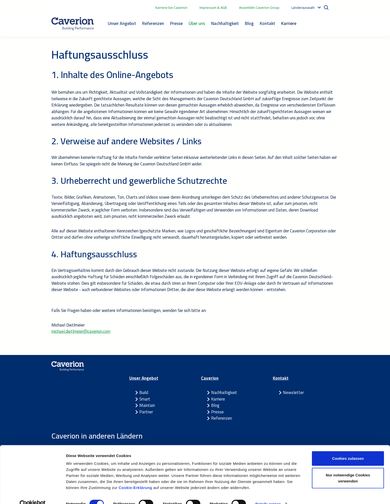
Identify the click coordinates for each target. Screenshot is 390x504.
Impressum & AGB (213, 7)
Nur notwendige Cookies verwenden (348, 468)
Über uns (197, 23)
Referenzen (153, 23)
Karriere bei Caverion (171, 7)
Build (143, 392)
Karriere (288, 23)
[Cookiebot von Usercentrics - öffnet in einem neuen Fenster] (33, 494)
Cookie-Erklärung (136, 478)
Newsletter (293, 392)
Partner (146, 412)
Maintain (147, 405)
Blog (249, 23)
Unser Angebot (122, 23)
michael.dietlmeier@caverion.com (80, 331)
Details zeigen (268, 494)
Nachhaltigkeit (225, 23)
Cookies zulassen (348, 448)
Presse (176, 23)
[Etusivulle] (72, 23)
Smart (144, 399)
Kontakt (267, 23)
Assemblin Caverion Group (259, 7)
